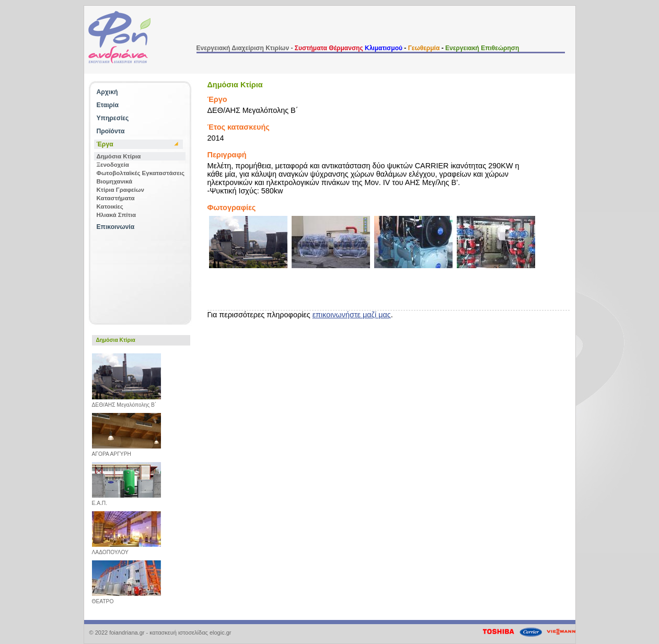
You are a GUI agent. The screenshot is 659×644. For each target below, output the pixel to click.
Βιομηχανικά (115, 181)
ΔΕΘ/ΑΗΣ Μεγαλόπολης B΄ (126, 402)
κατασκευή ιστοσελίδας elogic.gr (190, 632)
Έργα (105, 144)
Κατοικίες (110, 206)
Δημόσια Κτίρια (119, 156)
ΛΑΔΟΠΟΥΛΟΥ (126, 550)
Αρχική (107, 92)
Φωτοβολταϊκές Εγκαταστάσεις (141, 173)
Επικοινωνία (116, 227)
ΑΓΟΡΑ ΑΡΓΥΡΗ (126, 451)
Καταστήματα (116, 198)
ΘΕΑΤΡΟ (126, 599)
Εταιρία (108, 105)
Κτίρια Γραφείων (120, 190)
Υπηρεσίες (113, 118)
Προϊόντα (111, 131)
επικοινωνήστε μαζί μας (352, 314)
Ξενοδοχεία (113, 165)
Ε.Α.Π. (126, 501)
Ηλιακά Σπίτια (116, 215)
